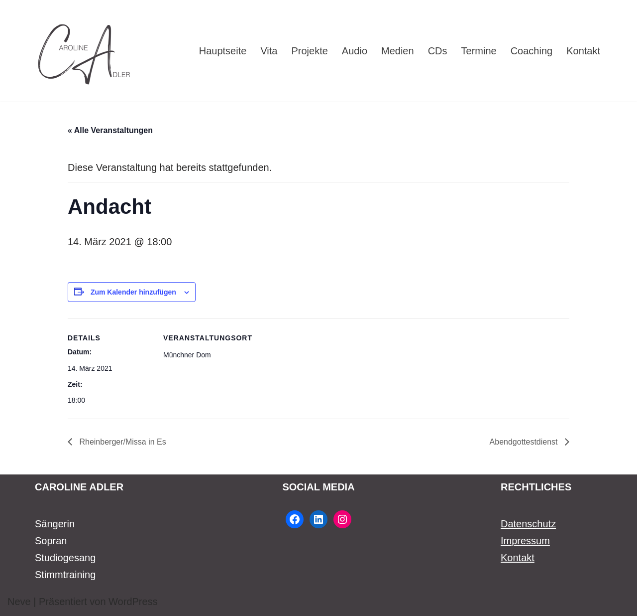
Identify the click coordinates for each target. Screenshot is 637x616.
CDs (437, 50)
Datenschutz (528, 523)
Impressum (525, 540)
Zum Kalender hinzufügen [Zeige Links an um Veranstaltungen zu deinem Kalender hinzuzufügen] (133, 292)
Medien (397, 50)
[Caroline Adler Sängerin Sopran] (84, 50)
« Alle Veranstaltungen (110, 130)
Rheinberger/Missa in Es (121, 442)
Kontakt (583, 50)
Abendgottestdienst (525, 442)
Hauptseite (223, 50)
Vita (268, 50)
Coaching (532, 50)
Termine (479, 50)
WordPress (133, 601)
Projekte (309, 50)
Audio (354, 50)
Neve (19, 601)
